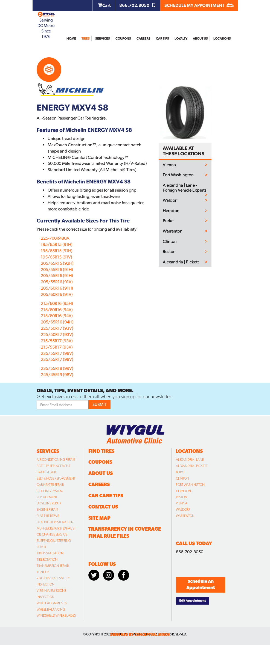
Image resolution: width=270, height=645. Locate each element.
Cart (104, 5)
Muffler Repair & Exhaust (56, 528)
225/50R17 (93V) (57, 328)
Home (71, 38)
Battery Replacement (53, 466)
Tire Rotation (47, 559)
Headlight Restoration (55, 522)
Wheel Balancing (51, 609)
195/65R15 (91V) (56, 257)
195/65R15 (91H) (56, 244)
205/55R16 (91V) (57, 281)
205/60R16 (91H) (57, 288)
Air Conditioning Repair (56, 460)
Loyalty (181, 38)
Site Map (99, 518)
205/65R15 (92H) (57, 263)
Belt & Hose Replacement (56, 478)
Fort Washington (178, 175)
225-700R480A (55, 238)
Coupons (123, 38)
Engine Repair (47, 510)
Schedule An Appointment (200, 584)
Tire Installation (50, 553)
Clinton (170, 241)
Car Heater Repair (50, 485)
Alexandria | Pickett (181, 262)
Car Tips (162, 38)
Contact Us (103, 507)
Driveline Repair (49, 503)
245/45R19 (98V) (57, 374)
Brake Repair (46, 472)
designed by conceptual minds (140, 634)
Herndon (171, 210)
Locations (222, 38)
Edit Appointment (192, 600)
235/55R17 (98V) (57, 353)
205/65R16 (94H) (57, 322)
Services (102, 38)
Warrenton (172, 231)
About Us (200, 38)
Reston (169, 251)
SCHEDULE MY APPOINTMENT (199, 5)
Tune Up (43, 572)
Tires (86, 38)
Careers (143, 38)
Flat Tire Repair (48, 516)
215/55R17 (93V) (57, 340)
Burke (168, 220)
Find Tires (101, 451)
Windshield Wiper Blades (56, 615)
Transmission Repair (53, 566)
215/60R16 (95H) (57, 303)
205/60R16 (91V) (57, 294)
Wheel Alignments (51, 603)
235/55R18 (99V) (57, 368)
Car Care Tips (105, 495)
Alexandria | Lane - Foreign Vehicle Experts (185, 187)
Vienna (169, 164)
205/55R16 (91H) (57, 269)
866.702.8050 (137, 5)
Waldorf (170, 200)
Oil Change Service (52, 534)
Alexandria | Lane (190, 460)
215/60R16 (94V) (57, 309)
